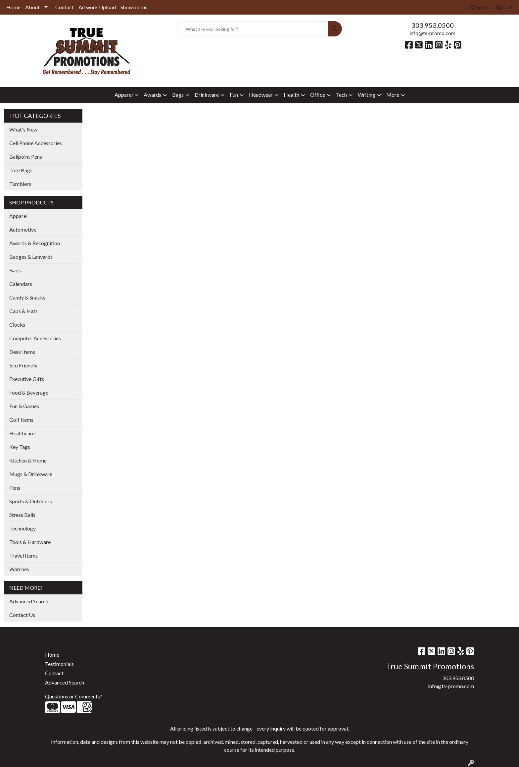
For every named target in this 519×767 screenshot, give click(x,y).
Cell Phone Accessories (35, 143)
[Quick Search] (252, 28)
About (32, 7)
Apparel (18, 216)
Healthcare (22, 433)
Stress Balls (22, 515)
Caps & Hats (23, 311)
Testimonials (59, 664)
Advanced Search (28, 601)
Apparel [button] (124, 94)
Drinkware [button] (207, 94)
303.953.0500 (432, 25)
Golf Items (21, 419)
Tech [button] (341, 94)
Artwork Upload (97, 7)
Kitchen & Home (28, 460)
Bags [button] (178, 94)
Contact (64, 7)
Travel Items (23, 555)
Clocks (17, 324)
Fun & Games (24, 406)
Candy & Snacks (27, 297)
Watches (19, 569)
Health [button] (291, 94)
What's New (23, 129)
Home (13, 7)
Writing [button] (366, 94)
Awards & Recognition (34, 243)
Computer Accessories (35, 338)
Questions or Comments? (73, 696)
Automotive (22, 229)
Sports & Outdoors (30, 501)
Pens (14, 487)
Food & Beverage (28, 392)
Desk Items (22, 352)
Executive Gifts (26, 379)
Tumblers (20, 184)
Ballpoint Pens (25, 156)
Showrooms (133, 7)
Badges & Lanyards (31, 256)
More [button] (392, 94)
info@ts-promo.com (432, 33)
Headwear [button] (261, 94)
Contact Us (22, 615)
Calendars (20, 284)
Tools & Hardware (30, 542)
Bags (15, 270)
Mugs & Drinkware (30, 474)
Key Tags (19, 447)
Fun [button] (234, 94)
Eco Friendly (23, 365)
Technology (22, 528)
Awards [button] (152, 94)
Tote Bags (20, 170)
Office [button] (317, 94)
